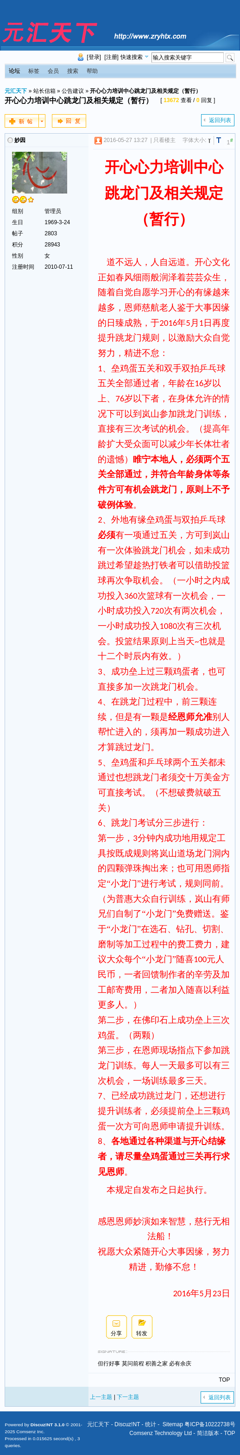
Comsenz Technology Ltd (160, 1433)
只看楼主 (164, 140)
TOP (224, 1380)
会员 (53, 71)
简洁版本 (208, 1433)
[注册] (111, 57)
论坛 (14, 71)
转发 (141, 1333)
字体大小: (194, 140)
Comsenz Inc (29, 1431)
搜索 (72, 71)
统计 (150, 1424)
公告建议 (73, 91)
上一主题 (101, 1397)
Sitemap (173, 1424)
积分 (17, 244)
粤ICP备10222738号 (209, 1424)
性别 (17, 255)
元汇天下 (16, 91)
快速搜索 (131, 57)
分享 (116, 1333)
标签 (33, 71)
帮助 (92, 71)
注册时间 (23, 267)
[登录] (94, 57)
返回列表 (220, 120)
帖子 (17, 233)
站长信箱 (44, 91)
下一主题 (128, 1397)
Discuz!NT (127, 1424)
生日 (17, 222)
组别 (17, 211)
